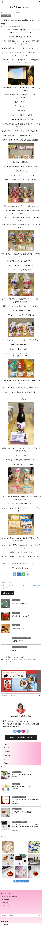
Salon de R (5, 899)
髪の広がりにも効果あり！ (20, 603)
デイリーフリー (24, 585)
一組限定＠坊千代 (17, 641)
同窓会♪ (14, 651)
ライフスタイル (7, 582)
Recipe (6, 759)
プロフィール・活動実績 (9, 896)
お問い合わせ (6, 906)
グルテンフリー (7, 585)
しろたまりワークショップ (20, 616)
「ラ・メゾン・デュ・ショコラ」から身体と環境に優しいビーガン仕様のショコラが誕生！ (26, 826)
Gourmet (7, 752)
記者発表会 (6, 588)
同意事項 (5, 902)
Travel (6, 748)
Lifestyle (7, 755)
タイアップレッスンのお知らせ (21, 774)
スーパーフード (16, 585)
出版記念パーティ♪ (18, 628)
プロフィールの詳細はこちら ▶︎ (21, 737)
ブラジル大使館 (33, 585)
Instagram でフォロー (21, 881)
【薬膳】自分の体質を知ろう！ (21, 787)
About (6, 763)
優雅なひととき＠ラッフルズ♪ (15, 657)
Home (6, 744)
